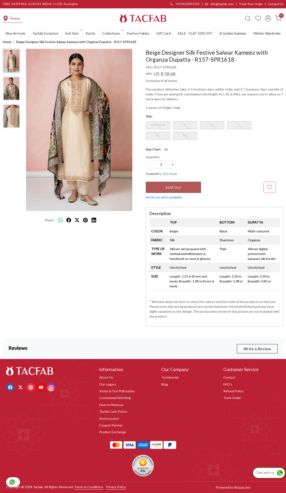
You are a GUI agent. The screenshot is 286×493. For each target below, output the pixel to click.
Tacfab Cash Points (113, 411)
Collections (112, 33)
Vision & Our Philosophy (117, 391)
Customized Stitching (115, 398)
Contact (229, 377)
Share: (49, 220)
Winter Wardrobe (267, 33)
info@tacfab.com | (222, 4)
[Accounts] (268, 18)
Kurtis (90, 33)
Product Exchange (112, 432)
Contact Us (275, 4)
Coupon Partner (111, 425)
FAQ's (227, 384)
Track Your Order (251, 4)
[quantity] (161, 164)
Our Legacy (107, 384)
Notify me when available (164, 197)
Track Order (232, 398)
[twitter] (77, 220)
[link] (248, 18)
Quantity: (153, 157)
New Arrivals (15, 33)
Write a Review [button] (257, 349)
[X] (21, 387)
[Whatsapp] (60, 220)
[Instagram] (52, 387)
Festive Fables (138, 33)
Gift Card (163, 33)
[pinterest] (85, 220)
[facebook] (69, 220)
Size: (149, 116)
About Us (106, 377)
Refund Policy (233, 391)
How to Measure (111, 405)
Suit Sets (73, 33)
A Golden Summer (232, 33)
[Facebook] (11, 387)
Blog (164, 384)
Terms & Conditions (88, 487)
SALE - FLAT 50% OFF (195, 33)
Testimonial (169, 377)
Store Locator (109, 418)
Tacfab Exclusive (45, 33)
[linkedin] (94, 220)
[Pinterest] (31, 387)
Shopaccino (242, 487)
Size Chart (158, 149)
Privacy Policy (116, 487)
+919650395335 (185, 4)
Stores (11, 18)
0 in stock (170, 174)
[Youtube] (41, 387)
